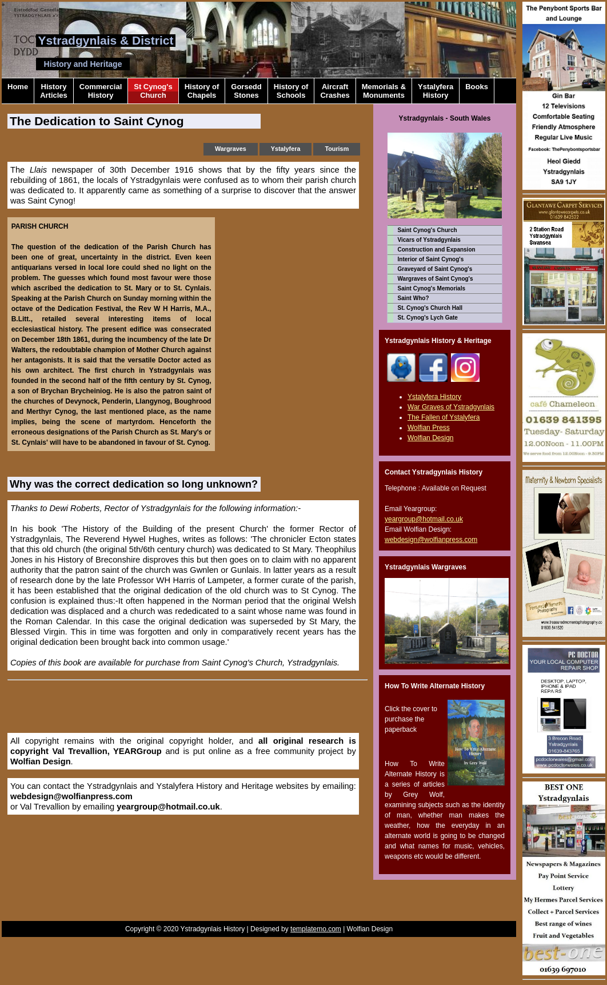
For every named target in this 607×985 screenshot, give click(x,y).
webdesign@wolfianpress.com (71, 796)
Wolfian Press (429, 428)
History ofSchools (291, 90)
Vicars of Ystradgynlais (429, 240)
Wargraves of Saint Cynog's (435, 279)
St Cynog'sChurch (153, 90)
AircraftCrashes (334, 90)
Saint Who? (413, 298)
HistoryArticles (53, 90)
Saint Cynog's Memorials (432, 288)
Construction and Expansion (437, 249)
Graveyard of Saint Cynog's (435, 269)
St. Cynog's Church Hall (430, 308)
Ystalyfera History (434, 397)
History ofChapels (202, 90)
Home (17, 90)
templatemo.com (315, 929)
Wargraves (230, 148)
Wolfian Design (40, 761)
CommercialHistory (100, 90)
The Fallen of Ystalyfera (444, 417)
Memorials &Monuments (384, 90)
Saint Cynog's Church (427, 230)
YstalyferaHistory (435, 90)
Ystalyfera (286, 148)
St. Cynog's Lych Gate (428, 317)
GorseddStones (246, 90)
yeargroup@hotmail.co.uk (168, 806)
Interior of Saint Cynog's (431, 259)
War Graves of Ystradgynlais (451, 407)
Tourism (337, 148)
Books (476, 90)
